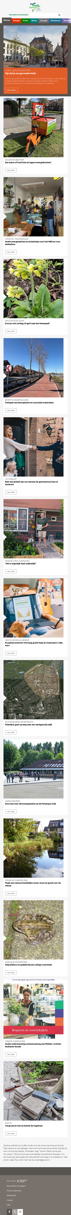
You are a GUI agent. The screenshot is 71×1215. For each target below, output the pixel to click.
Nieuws (7, 20)
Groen (25, 20)
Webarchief (11, 1195)
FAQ (8, 1205)
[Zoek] (59, 15)
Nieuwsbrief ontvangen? (18, 15)
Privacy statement (14, 1191)
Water (34, 20)
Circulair (43, 20)
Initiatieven (55, 20)
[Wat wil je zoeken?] (46, 15)
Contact (10, 1200)
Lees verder (11, 90)
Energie (16, 20)
